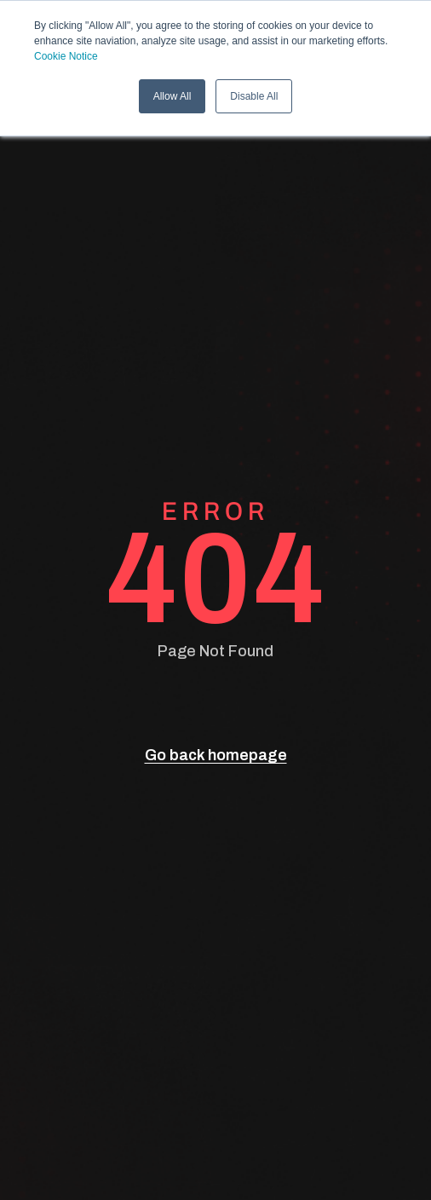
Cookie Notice (66, 56)
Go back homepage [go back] (216, 755)
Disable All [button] (254, 96)
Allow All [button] (172, 96)
